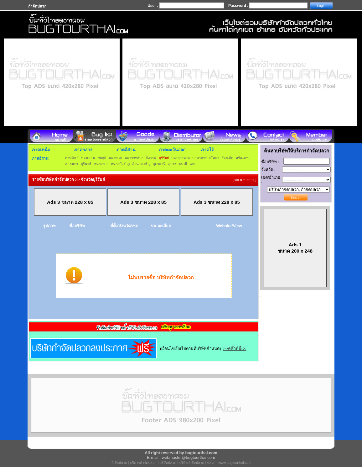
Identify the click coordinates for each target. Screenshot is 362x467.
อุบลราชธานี (177, 164)
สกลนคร (71, 164)
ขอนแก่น (88, 158)
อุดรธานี (159, 164)
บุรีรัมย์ (164, 158)
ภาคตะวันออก (172, 149)
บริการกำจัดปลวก (143, 462)
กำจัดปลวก (119, 462)
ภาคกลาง (83, 149)
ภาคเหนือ (41, 149)
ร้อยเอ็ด (227, 158)
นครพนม (115, 158)
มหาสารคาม (180, 158)
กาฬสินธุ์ (72, 158)
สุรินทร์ (86, 164)
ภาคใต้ (207, 149)
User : (153, 5)
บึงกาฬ (151, 158)
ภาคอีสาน (126, 149)
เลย (192, 164)
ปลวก (211, 462)
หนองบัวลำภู (120, 164)
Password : (238, 5)
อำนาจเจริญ (141, 164)
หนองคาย (101, 164)
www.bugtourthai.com (234, 462)
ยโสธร (214, 158)
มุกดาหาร (199, 158)
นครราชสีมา (134, 158)
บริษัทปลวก (167, 462)
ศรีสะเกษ (243, 158)
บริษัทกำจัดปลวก (191, 462)
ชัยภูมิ (102, 158)
